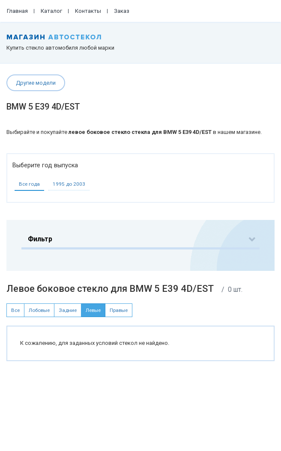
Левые (93, 310)
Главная (17, 11)
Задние (68, 310)
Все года (29, 184)
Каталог (51, 11)
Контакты (88, 11)
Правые (119, 310)
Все (15, 310)
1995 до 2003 (69, 184)
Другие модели (36, 83)
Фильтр (40, 239)
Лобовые (39, 310)
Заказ (121, 11)
